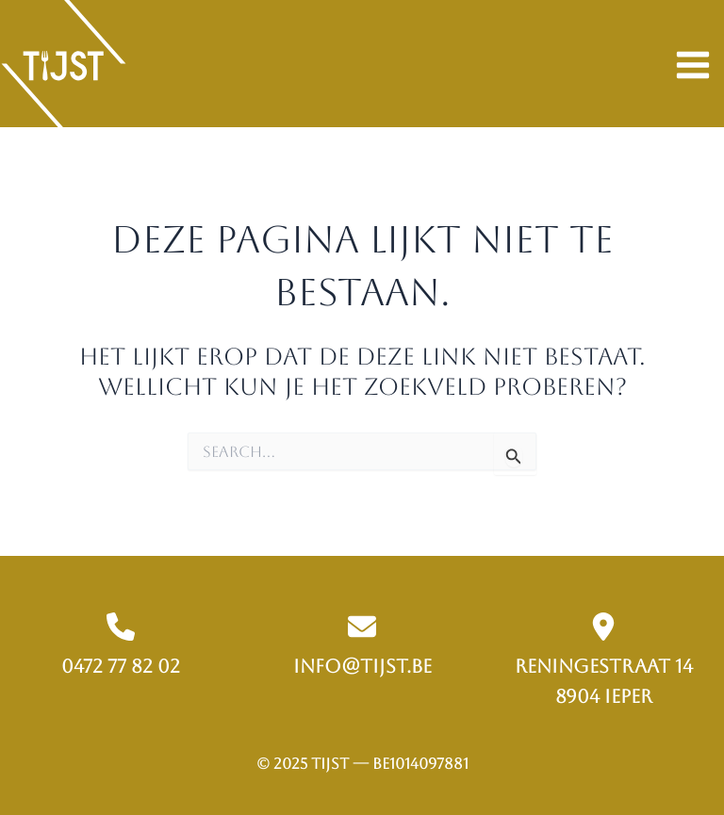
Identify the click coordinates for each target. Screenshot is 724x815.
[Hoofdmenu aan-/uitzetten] (692, 65)
